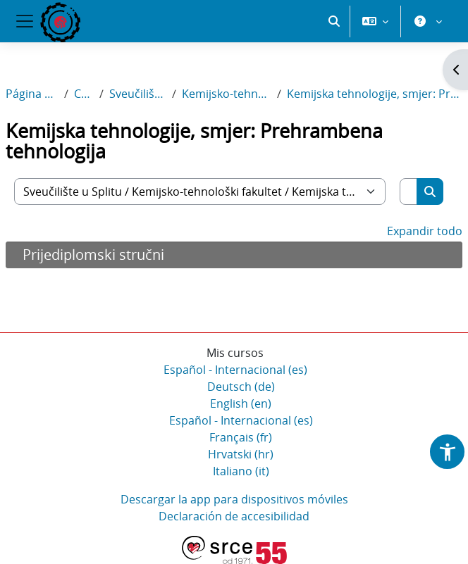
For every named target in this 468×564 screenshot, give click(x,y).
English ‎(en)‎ (240, 403)
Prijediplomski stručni (93, 254)
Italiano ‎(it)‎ (241, 471)
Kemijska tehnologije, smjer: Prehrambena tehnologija (374, 93)
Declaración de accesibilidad (234, 516)
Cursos (84, 93)
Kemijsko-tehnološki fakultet (226, 93)
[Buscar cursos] (409, 191)
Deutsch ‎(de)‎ (241, 386)
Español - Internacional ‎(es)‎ (235, 369)
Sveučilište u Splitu (138, 93)
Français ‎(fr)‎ (240, 437)
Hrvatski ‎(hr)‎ (240, 454)
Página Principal (32, 93)
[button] (334, 21)
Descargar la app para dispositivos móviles (234, 499)
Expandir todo (424, 231)
